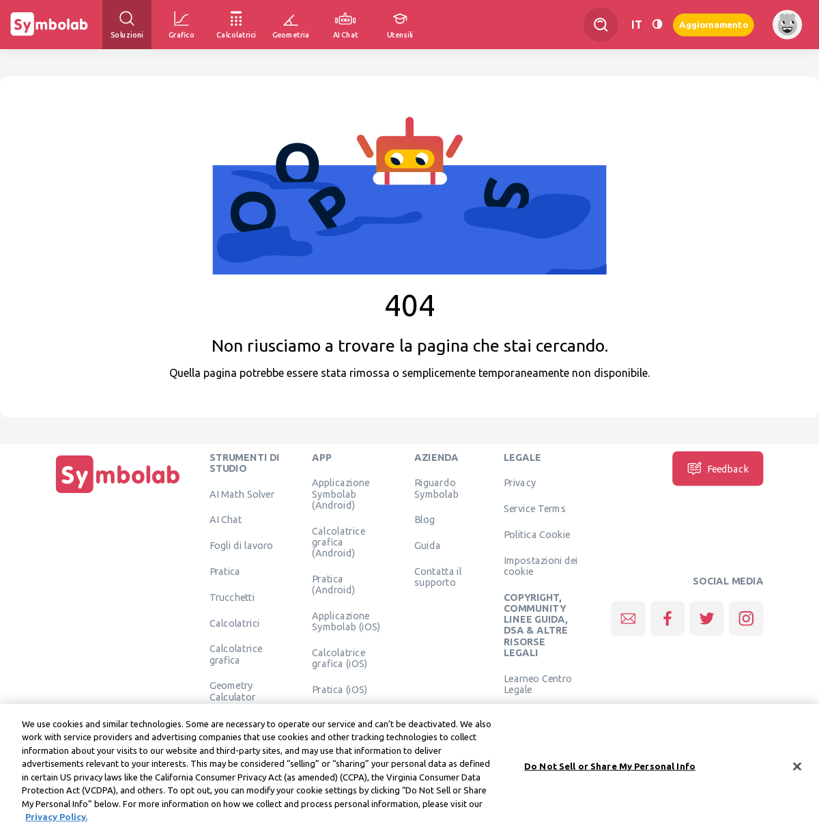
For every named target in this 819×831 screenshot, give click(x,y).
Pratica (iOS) (339, 689)
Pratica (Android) (333, 584)
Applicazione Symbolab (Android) (340, 494)
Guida (427, 545)
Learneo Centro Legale (538, 683)
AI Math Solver (242, 493)
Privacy (520, 482)
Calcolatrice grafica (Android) (338, 542)
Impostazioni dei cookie (541, 565)
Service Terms (535, 508)
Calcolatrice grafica (236, 654)
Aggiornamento (713, 24)
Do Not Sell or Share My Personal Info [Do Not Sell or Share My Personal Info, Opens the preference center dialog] (609, 771)
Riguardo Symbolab (436, 488)
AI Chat (226, 519)
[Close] (797, 772)
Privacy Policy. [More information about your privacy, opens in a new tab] (56, 823)
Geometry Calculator (233, 691)
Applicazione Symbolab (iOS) (346, 621)
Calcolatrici (235, 622)
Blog (424, 519)
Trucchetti (232, 596)
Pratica (225, 570)
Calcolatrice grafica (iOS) (339, 657)
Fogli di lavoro (242, 545)
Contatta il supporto (437, 576)
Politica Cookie (537, 534)
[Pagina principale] (118, 493)
